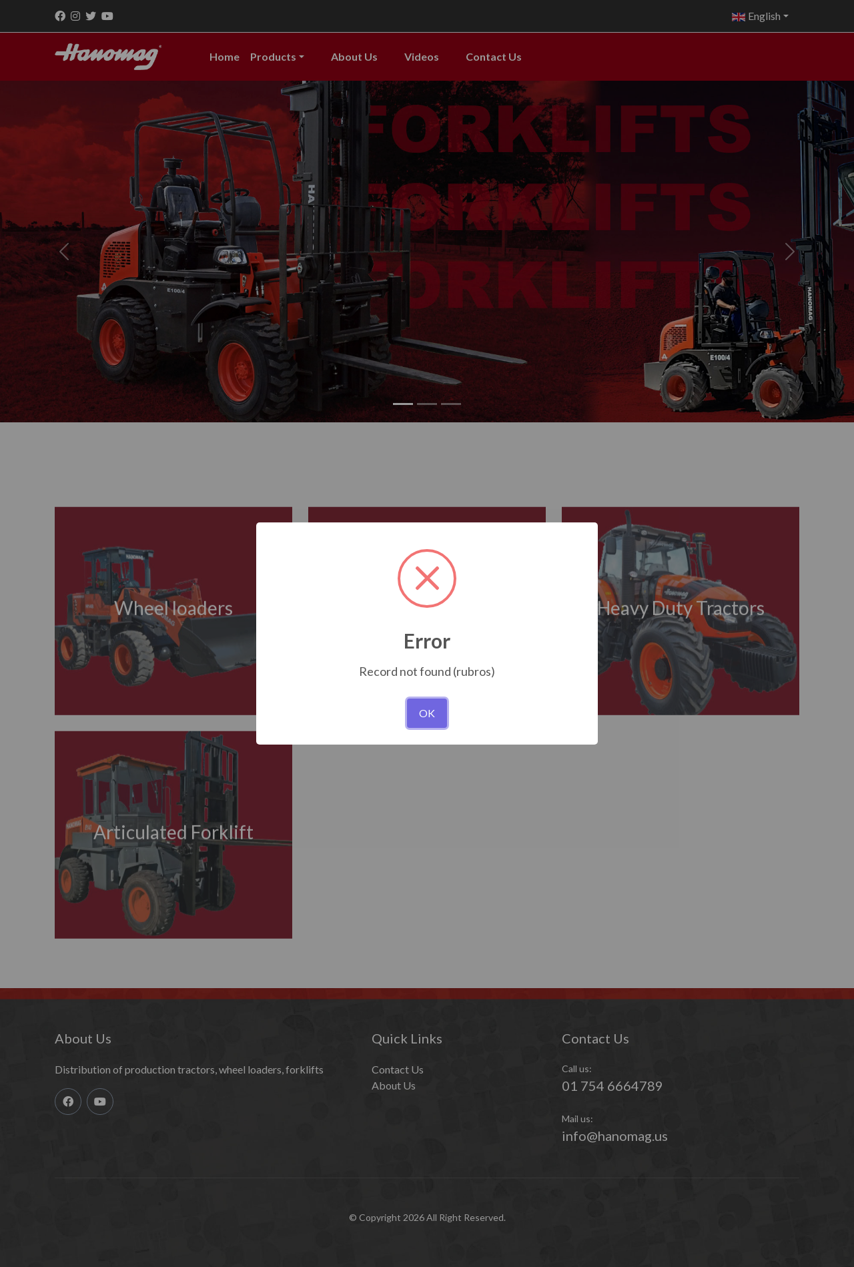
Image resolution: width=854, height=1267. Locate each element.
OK (427, 713)
